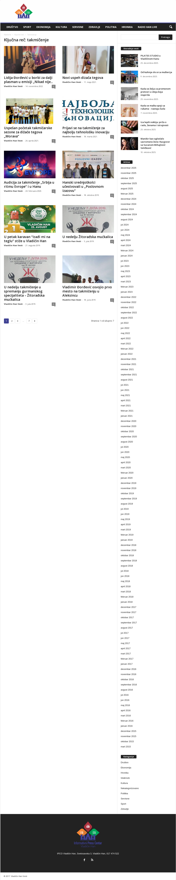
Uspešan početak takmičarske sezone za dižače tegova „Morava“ (28, 132)
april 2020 (126, 462)
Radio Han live (147, 27)
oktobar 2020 (127, 431)
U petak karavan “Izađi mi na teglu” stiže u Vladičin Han (27, 239)
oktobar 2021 (127, 369)
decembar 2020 (128, 421)
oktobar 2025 (127, 178)
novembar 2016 (128, 674)
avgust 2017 (127, 627)
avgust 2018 (127, 565)
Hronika (127, 27)
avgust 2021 (127, 379)
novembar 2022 (128, 302)
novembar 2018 (128, 550)
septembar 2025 (129, 183)
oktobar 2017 (127, 617)
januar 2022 (127, 354)
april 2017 (126, 648)
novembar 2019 (128, 488)
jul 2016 (125, 695)
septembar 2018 (129, 560)
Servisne (77, 27)
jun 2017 (125, 638)
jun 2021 (125, 390)
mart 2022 (126, 343)
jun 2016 (125, 700)
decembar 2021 (128, 359)
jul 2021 (125, 385)
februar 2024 (127, 250)
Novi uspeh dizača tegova (82, 77)
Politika (111, 27)
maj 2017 (125, 643)
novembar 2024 (128, 204)
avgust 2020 (127, 441)
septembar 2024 (129, 214)
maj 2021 (125, 395)
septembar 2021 (129, 374)
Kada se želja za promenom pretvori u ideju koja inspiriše (155, 91)
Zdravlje (94, 27)
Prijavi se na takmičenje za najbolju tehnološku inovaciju (85, 130)
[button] (170, 27)
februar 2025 (127, 193)
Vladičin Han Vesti (13, 86)
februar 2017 (127, 658)
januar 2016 (127, 726)
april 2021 (126, 400)
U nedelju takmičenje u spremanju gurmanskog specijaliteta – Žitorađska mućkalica (24, 293)
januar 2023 (127, 292)
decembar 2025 (128, 168)
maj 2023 (125, 271)
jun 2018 (125, 576)
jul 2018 (125, 571)
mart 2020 (126, 467)
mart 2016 (126, 715)
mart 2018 (126, 591)
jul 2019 (125, 509)
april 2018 (126, 586)
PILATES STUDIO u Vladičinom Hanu (151, 57)
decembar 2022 (128, 297)
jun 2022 (125, 328)
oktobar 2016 (127, 679)
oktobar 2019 (127, 493)
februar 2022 (127, 348)
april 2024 (126, 240)
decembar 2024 (128, 199)
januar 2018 (127, 602)
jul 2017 (125, 633)
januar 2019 (127, 540)
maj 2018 (125, 581)
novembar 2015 (128, 736)
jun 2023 (125, 266)
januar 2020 (127, 478)
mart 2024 (126, 245)
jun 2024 (125, 230)
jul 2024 (125, 224)
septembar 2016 (129, 684)
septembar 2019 (129, 498)
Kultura (61, 27)
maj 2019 (125, 519)
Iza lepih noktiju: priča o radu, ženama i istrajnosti (154, 124)
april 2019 (126, 524)
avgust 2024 (127, 219)
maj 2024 (125, 235)
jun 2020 (125, 452)
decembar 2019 (128, 483)
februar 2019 (127, 534)
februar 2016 (127, 720)
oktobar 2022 (127, 307)
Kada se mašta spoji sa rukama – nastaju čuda (153, 107)
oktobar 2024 (127, 209)
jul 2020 (125, 447)
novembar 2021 (128, 364)
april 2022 (126, 338)
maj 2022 (125, 333)
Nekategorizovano (130, 788)
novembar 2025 (128, 173)
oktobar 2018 (127, 555)
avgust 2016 (127, 689)
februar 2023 (127, 286)
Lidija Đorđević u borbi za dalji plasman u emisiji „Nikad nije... (28, 79)
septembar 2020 (129, 436)
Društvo (12, 27)
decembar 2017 (128, 607)
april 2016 (126, 710)
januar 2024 (127, 255)
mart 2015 (126, 746)
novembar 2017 (128, 612)
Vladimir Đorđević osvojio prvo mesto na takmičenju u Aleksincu (87, 291)
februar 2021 (127, 410)
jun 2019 (125, 514)
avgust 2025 (127, 188)
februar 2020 (127, 472)
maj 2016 (125, 705)
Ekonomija (43, 27)
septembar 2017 (129, 622)
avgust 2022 (127, 317)
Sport (27, 27)
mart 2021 (126, 405)
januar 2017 (127, 664)
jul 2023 (125, 261)
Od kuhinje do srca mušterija (156, 72)
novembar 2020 (128, 426)
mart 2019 (126, 529)
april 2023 (126, 276)
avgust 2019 (127, 503)
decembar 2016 (128, 669)
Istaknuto (125, 778)
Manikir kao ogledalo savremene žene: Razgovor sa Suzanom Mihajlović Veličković (155, 143)
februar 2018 (127, 596)
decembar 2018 (128, 545)
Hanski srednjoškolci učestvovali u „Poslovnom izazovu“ (83, 186)
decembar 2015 (128, 731)
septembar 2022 (129, 312)
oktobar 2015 (127, 741)
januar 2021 (127, 416)
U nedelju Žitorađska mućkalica (87, 237)
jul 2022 (125, 323)
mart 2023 (126, 281)
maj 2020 (125, 457)
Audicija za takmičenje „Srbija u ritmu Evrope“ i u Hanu (29, 184)
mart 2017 (126, 653)
